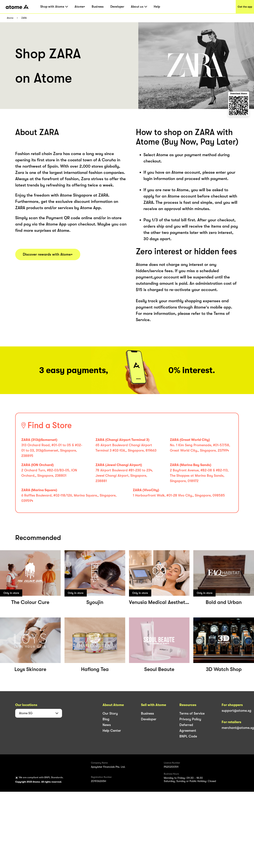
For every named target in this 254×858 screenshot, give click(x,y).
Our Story (110, 713)
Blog (106, 719)
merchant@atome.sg (238, 728)
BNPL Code (188, 736)
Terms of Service (192, 713)
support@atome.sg (236, 710)
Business (98, 6)
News (107, 725)
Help (157, 6)
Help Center (112, 730)
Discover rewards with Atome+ (48, 254)
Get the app (245, 6)
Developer (117, 6)
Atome (10, 18)
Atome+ (80, 6)
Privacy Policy (190, 719)
